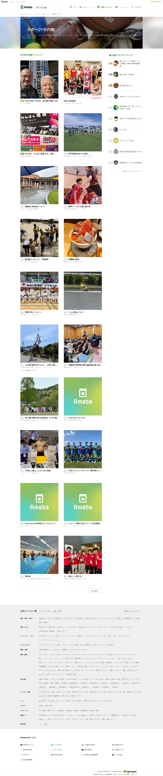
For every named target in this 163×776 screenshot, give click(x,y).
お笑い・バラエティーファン (75, 719)
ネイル (115, 636)
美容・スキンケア (124, 636)
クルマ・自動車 (65, 666)
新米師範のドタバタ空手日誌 (29, 315)
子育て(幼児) (79, 618)
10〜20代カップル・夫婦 (46, 692)
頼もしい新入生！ (76, 576)
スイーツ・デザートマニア (99, 627)
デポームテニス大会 (127, 140)
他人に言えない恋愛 (45, 696)
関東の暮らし (95, 683)
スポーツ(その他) (41, 29)
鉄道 (111, 666)
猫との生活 (42, 701)
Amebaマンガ (118, 750)
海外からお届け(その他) (113, 679)
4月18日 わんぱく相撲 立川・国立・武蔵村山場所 (41, 153)
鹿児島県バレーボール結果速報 (131, 163)
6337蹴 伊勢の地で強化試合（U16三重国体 (41, 418)
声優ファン (42, 719)
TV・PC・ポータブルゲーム (47, 670)
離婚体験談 (56, 696)
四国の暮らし (86, 687)
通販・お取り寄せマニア (130, 670)
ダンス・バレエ (54, 658)
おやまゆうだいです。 (78, 418)
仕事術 (41, 706)
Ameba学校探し (27, 760)
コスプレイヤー (93, 666)
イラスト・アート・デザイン (106, 658)
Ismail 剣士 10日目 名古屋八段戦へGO (41, 101)
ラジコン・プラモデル (122, 666)
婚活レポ (119, 618)
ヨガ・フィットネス (88, 670)
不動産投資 (83, 710)
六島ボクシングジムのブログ (130, 96)
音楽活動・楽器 (82, 666)
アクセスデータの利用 (121, 774)
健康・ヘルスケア (115, 670)
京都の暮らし (53, 687)
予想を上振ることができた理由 (38, 470)
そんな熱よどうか (76, 312)
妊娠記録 (41, 618)
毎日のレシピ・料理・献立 (47, 627)
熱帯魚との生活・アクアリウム (92, 701)
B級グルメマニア (84, 627)
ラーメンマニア (72, 627)
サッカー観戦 (100, 662)
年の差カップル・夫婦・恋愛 (116, 692)
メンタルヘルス (55, 650)
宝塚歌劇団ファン (115, 715)
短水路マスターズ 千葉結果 (36, 259)
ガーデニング (43, 645)
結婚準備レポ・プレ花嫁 (131, 618)
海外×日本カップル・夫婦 (97, 692)
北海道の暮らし (74, 683)
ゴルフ (46, 654)
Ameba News (57, 755)
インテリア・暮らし (55, 645)
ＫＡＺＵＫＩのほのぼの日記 (73, 103)
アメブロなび (118, 755)
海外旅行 (64, 683)
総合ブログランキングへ (132, 171)
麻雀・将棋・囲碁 (63, 670)
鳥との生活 (107, 701)
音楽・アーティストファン (56, 719)
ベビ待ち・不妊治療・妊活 (54, 618)
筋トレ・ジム (43, 658)
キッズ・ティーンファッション (48, 640)
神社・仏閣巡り (55, 683)
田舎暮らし (115, 687)
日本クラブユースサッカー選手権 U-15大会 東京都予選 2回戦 (85, 470)
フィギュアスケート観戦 (121, 662)
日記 (48, 611)
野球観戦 (109, 662)
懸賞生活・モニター (102, 670)
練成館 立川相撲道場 (26, 156)
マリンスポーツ (76, 654)
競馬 (48, 674)
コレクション (104, 666)
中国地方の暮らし (74, 687)
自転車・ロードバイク (115, 654)
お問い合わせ (98, 774)
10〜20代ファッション (46, 636)
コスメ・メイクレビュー (91, 636)
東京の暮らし (105, 683)
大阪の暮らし (43, 687)
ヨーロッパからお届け (57, 679)
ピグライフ (25, 755)
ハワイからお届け (84, 679)
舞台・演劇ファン (107, 719)
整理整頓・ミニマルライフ (92, 645)
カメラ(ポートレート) (89, 658)
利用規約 (108, 774)
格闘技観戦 (42, 666)
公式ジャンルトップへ (133, 611)
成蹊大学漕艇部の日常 (70, 315)
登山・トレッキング (63, 654)
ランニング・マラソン (130, 654)
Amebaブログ (118, 745)
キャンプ (52, 654)
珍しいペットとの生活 (63, 701)
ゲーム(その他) (75, 670)
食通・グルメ (61, 631)
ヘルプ (134, 774)
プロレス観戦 (135, 662)
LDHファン (72, 715)
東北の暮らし (85, 683)
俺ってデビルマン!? (26, 526)
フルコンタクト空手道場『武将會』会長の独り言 (35, 579)
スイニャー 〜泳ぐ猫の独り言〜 (30, 262)
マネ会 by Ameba (89, 745)
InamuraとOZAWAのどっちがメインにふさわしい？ (41, 523)
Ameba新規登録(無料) (155, 1)
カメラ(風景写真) (76, 658)
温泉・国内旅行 (44, 683)
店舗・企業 (57, 611)
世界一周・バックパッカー (130, 679)
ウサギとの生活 (77, 701)
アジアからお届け (71, 679)
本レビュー (69, 662)
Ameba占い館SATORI (90, 755)
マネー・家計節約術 (58, 710)
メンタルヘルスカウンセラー (78, 650)
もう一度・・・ (125, 129)
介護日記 (64, 650)
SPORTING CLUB (69, 473)
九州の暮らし (96, 687)
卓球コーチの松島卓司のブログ (131, 118)
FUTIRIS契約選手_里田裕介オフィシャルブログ (34, 420)
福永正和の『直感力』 (127, 74)
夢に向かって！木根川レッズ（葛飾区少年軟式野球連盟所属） (130, 63)
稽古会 (28, 576)
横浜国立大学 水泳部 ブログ (73, 262)
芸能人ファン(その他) (129, 715)
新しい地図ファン (83, 715)
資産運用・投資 (93, 710)
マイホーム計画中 (108, 645)
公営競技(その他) (71, 674)
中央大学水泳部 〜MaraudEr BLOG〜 (75, 579)
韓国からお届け (44, 679)
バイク (73, 666)
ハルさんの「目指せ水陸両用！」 (30, 209)
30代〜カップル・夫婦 (63, 692)
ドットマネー (57, 745)
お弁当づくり (61, 627)
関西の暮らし (63, 687)
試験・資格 (48, 706)
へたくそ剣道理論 (25, 103)
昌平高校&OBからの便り (78, 153)
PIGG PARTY (88, 750)
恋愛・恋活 (65, 696)
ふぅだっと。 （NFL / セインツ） (74, 526)
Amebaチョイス (27, 745)
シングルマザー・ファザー (107, 618)
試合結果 (72, 101)
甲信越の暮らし (115, 683)
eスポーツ (42, 674)
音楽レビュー (79, 662)
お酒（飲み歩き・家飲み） (47, 631)
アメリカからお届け (98, 679)
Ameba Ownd (27, 750)
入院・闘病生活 (44, 650)
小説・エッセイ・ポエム (124, 658)
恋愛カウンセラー (76, 696)
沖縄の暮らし (106, 687)
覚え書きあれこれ (126, 85)
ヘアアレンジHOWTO (76, 636)
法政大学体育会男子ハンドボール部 (75, 209)
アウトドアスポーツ (100, 654)
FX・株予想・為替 (44, 710)
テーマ (41, 611)
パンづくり (127, 627)
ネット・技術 (43, 724)
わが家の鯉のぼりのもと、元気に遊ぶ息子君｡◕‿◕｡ (41, 365)
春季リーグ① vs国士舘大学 (79, 206)
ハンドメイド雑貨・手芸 (74, 645)
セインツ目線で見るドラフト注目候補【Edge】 (85, 523)
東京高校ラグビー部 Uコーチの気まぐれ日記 (78, 156)
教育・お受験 (43, 622)
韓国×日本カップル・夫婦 (80, 692)
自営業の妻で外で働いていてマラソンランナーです (36, 367)
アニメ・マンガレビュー (56, 662)
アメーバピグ (57, 750)
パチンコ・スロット (58, 674)
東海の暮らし (136, 683)
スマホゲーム (135, 666)
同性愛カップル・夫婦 (133, 692)
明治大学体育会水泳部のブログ (73, 420)
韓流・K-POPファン (61, 715)
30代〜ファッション (61, 636)
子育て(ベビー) (69, 618)
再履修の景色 (73, 259)
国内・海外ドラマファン (93, 719)
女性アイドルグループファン (99, 715)
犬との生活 (51, 701)
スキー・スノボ (87, 654)
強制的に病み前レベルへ (35, 206)
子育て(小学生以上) (91, 618)
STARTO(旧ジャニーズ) (46, 715)
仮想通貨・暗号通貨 (72, 710)
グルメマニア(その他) (115, 627)
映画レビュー (43, 662)
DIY (64, 645)
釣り (40, 654)
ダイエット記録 (106, 636)
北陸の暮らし (126, 683)
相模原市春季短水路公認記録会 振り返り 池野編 (85, 365)
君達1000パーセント (33, 312)
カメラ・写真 (65, 658)
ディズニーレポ (89, 662)
